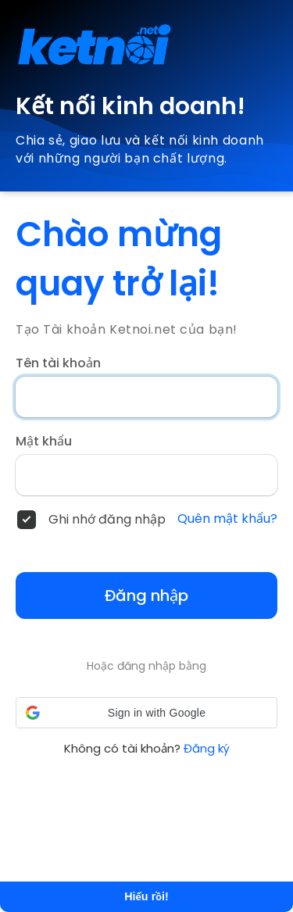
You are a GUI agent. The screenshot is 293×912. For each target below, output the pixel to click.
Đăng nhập (146, 595)
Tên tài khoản (58, 363)
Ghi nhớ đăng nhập (107, 519)
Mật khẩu (44, 441)
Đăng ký (207, 748)
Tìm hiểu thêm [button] (174, 850)
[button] (146, 712)
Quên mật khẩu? (227, 519)
